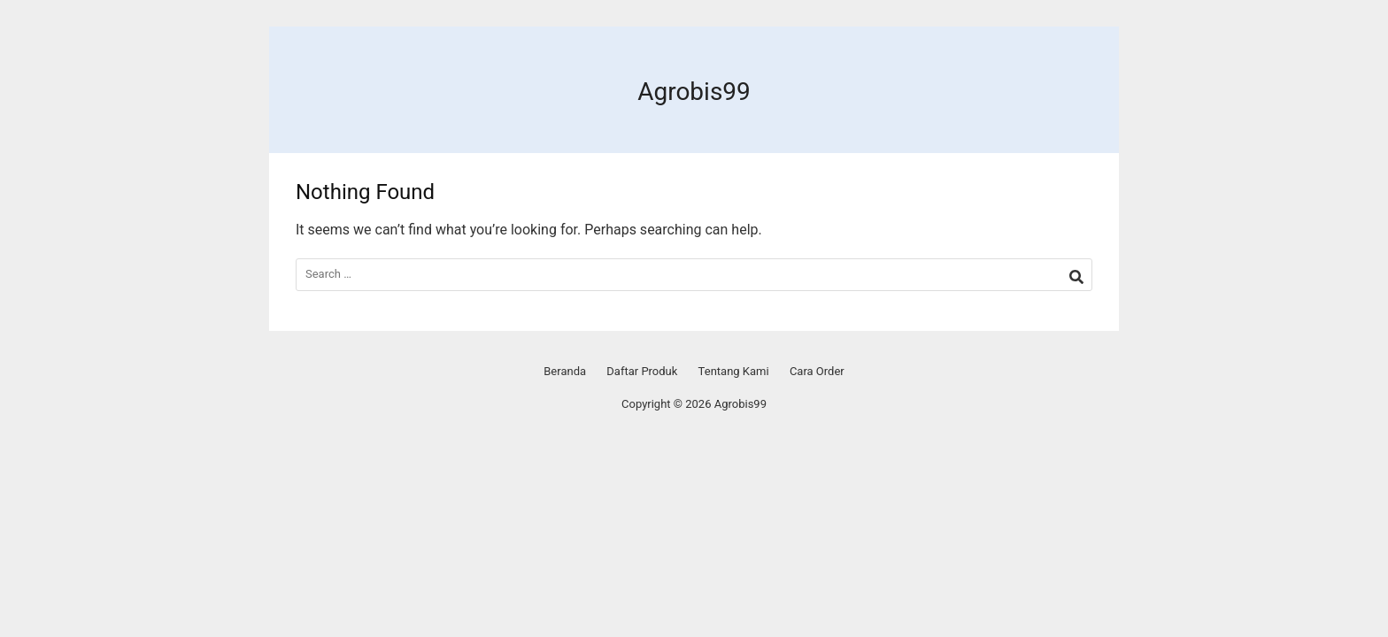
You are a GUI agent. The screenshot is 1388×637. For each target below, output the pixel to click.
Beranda (565, 371)
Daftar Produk (641, 371)
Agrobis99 (694, 91)
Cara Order (817, 371)
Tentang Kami (733, 371)
